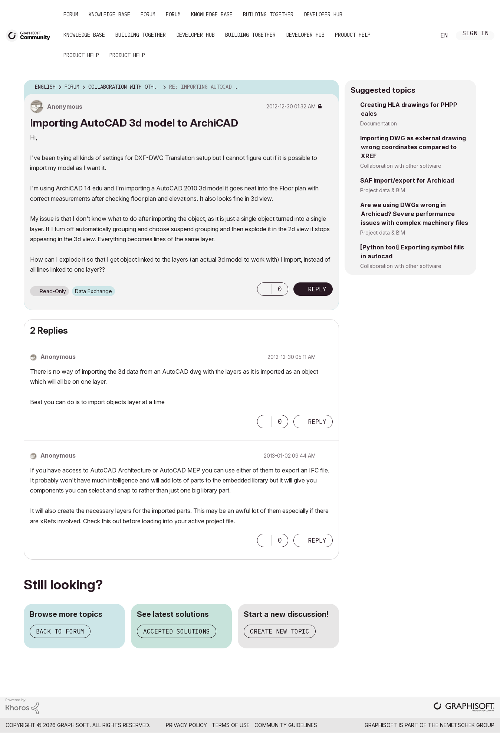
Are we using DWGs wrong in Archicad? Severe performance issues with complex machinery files (414, 213)
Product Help (353, 35)
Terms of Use (231, 725)
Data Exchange (93, 291)
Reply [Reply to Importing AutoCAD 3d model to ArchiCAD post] (317, 289)
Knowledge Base (109, 14)
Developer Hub (323, 14)
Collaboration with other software (400, 166)
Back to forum (60, 631)
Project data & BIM (382, 190)
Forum (70, 14)
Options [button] (328, 87)
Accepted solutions (176, 631)
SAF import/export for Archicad (407, 180)
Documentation (378, 123)
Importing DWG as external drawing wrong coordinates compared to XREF (413, 147)
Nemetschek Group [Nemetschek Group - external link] (467, 725)
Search (422, 35)
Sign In (476, 34)
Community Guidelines (285, 725)
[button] (264, 289)
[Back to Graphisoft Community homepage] (30, 35)
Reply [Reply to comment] (317, 421)
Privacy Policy (186, 725)
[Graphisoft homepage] (464, 707)
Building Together (268, 14)
